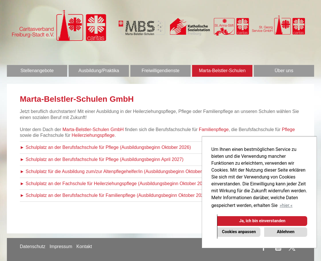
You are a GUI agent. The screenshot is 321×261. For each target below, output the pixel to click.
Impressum (60, 246)
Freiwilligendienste (160, 70)
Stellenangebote (37, 70)
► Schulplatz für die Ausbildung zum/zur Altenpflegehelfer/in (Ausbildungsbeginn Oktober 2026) (117, 171)
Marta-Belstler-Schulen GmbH (93, 129)
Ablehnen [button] (285, 231)
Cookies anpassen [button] (239, 231)
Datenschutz (32, 246)
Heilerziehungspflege (93, 135)
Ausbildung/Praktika (98, 70)
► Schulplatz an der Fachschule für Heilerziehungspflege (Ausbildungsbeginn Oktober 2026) (114, 183)
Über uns (284, 70)
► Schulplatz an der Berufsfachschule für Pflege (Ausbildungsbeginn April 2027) (101, 159)
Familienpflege (214, 129)
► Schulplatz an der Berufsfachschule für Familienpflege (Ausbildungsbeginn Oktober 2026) (114, 195)
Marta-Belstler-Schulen (222, 70)
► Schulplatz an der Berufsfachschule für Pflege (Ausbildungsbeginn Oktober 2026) (105, 147)
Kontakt (84, 246)
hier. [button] (286, 205)
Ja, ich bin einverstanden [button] (262, 220)
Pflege (288, 129)
